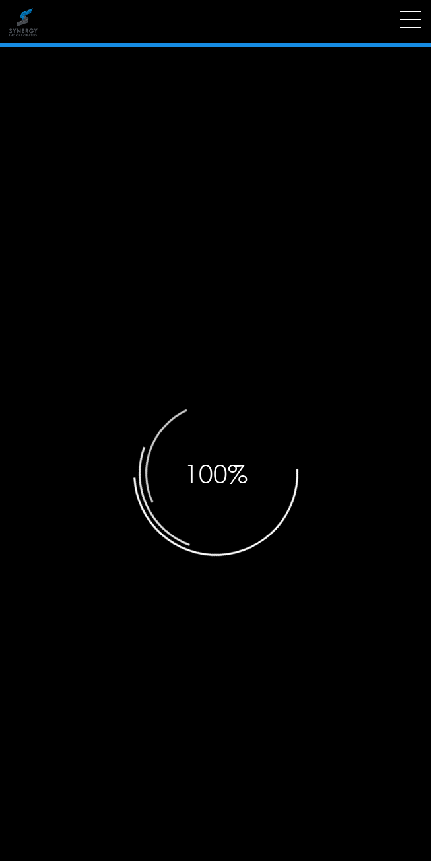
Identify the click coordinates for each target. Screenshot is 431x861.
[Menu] (410, 19)
